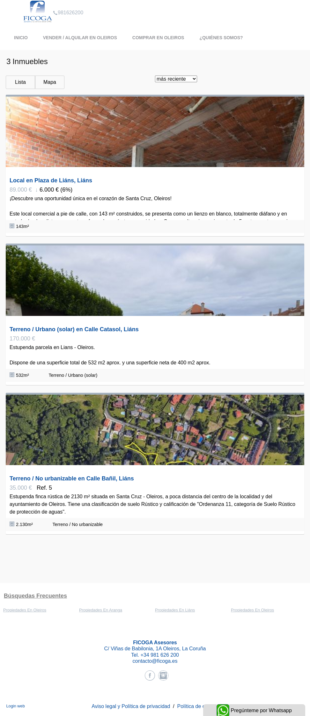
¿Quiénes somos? (221, 37)
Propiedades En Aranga (100, 610)
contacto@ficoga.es (155, 661)
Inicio (21, 37)
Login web (15, 706)
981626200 (68, 4)
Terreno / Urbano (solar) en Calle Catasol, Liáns (74, 329)
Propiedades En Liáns (175, 610)
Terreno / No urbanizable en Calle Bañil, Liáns (72, 478)
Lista (20, 82)
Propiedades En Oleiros (24, 610)
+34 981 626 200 (159, 655)
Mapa (49, 82)
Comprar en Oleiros (158, 37)
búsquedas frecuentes (35, 596)
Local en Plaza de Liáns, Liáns (51, 180)
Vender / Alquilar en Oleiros (80, 37)
